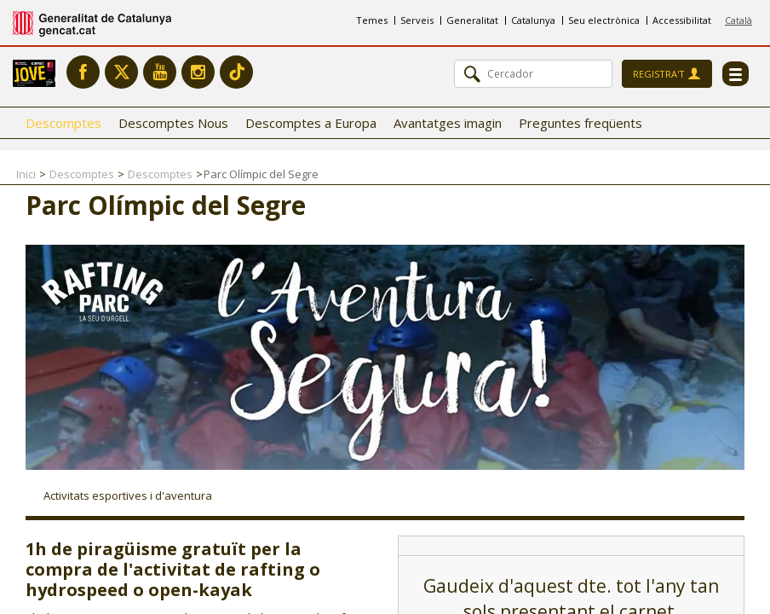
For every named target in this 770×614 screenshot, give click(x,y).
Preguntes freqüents (580, 122)
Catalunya (533, 20)
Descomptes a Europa (310, 122)
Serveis (417, 20)
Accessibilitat (681, 20)
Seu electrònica (604, 20)
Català (738, 20)
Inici (26, 174)
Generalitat (472, 20)
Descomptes (63, 122)
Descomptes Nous (173, 122)
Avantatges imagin (448, 122)
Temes (372, 20)
